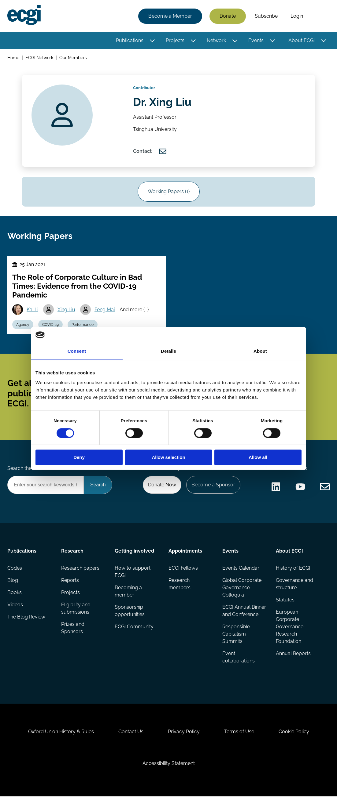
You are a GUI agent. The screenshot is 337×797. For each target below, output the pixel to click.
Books (14, 593)
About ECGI (301, 40)
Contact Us (130, 732)
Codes (14, 569)
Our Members (73, 57)
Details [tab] (168, 351)
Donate (228, 16)
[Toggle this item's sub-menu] (152, 40)
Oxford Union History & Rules (61, 732)
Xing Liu (66, 310)
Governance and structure (294, 584)
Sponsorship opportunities (130, 611)
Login (297, 16)
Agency (22, 325)
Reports (70, 581)
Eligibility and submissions (76, 608)
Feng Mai (104, 310)
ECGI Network (39, 57)
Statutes (285, 600)
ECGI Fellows (183, 569)
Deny (79, 457)
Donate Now (162, 485)
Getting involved (134, 551)
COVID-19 (50, 325)
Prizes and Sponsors (72, 628)
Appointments (185, 551)
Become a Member (170, 16)
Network (216, 40)
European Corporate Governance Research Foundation (289, 627)
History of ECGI (293, 569)
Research (72, 551)
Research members (179, 584)
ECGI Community (134, 627)
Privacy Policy (184, 732)
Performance (83, 325)
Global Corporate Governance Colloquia (241, 588)
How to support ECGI (132, 572)
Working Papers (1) (169, 192)
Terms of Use (239, 732)
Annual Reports (293, 654)
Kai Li (32, 310)
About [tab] (260, 351)
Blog (12, 581)
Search (319, 16)
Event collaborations (238, 657)
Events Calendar (240, 569)
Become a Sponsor (213, 485)
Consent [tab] (77, 351)
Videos (15, 605)
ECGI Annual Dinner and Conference (244, 611)
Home (13, 57)
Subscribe (266, 16)
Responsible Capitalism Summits (236, 634)
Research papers (80, 569)
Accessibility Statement (169, 764)
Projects (175, 40)
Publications (129, 40)
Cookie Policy (294, 732)
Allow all (258, 457)
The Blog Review (26, 617)
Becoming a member (128, 591)
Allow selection (168, 457)
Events (256, 40)
